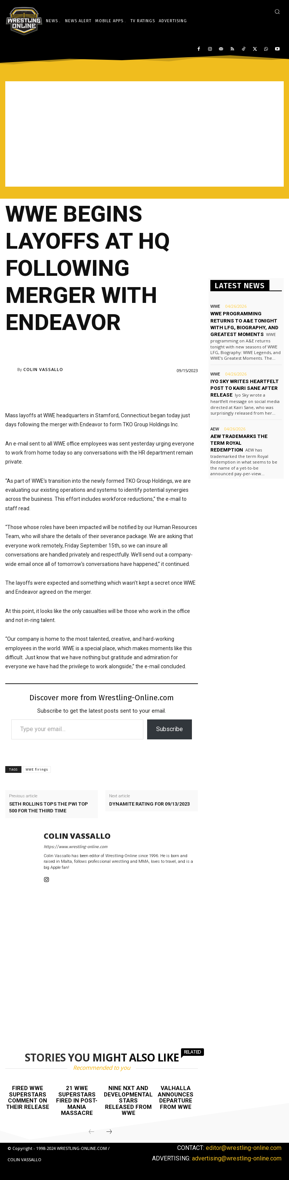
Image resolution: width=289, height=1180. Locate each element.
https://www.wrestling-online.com (75, 846)
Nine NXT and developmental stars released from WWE (128, 1100)
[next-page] (109, 1132)
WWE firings (37, 769)
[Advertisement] (144, 134)
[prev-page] (91, 1132)
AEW (214, 429)
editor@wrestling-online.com (243, 1147)
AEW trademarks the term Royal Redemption (239, 443)
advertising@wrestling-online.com (236, 1158)
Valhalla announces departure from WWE (175, 1097)
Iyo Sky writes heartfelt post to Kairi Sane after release (244, 388)
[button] (277, 11)
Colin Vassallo (43, 369)
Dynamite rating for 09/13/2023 (149, 804)
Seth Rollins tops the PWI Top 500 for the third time (48, 807)
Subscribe (169, 729)
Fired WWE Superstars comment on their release (27, 1097)
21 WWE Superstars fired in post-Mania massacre (76, 1100)
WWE (215, 306)
